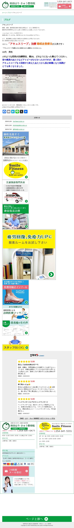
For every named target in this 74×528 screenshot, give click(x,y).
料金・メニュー (44, 502)
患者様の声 (62, 507)
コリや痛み (24, 496)
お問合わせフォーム (8, 513)
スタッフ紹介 (6, 507)
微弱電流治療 (44, 496)
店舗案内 (61, 502)
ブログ (9, 12)
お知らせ (42, 507)
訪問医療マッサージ (8, 502)
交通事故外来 (63, 496)
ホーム (4, 12)
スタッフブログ (25, 507)
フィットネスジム (26, 502)
